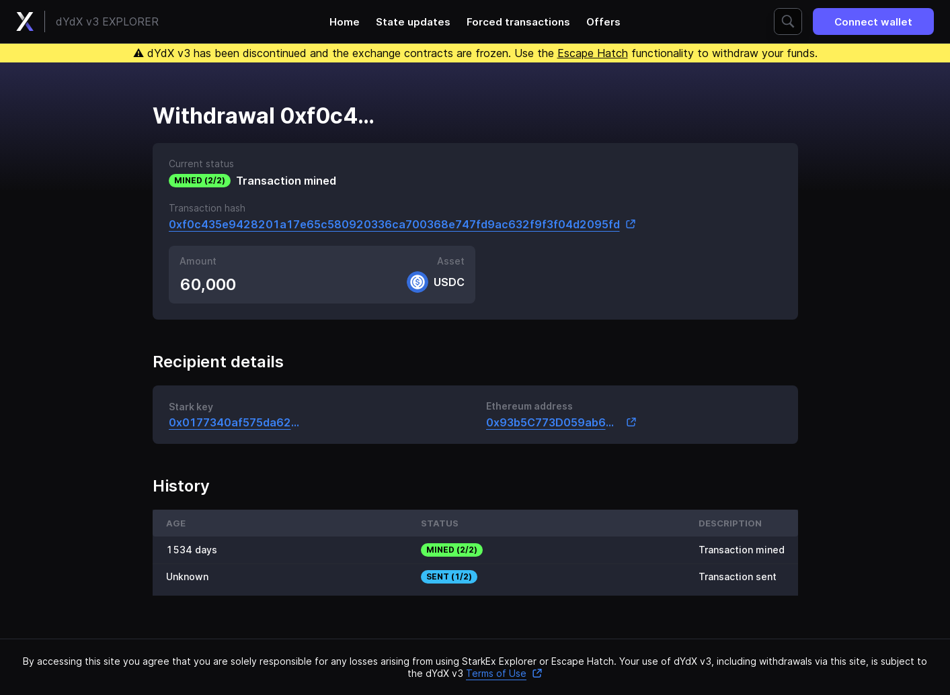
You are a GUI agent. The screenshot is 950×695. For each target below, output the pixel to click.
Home (344, 21)
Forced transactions (518, 21)
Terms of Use (504, 673)
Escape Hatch (592, 53)
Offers (603, 21)
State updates (413, 21)
